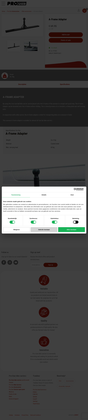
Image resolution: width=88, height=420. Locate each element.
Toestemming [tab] (15, 195)
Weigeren (16, 229)
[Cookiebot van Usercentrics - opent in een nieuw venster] (76, 189)
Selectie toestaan (44, 229)
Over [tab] (72, 195)
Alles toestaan (71, 229)
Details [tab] (44, 195)
